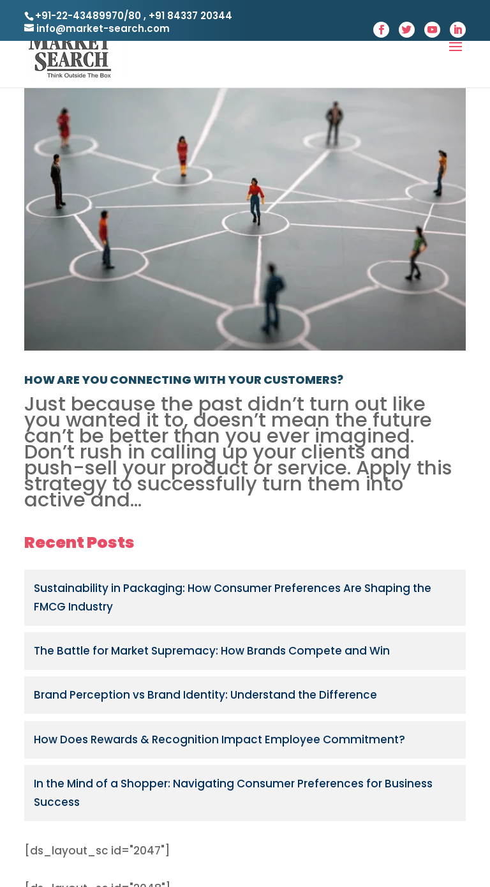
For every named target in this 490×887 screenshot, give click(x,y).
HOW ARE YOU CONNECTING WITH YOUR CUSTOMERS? (183, 380)
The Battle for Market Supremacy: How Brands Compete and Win (212, 650)
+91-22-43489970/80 (88, 15)
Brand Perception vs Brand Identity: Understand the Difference (205, 694)
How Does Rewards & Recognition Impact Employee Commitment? (219, 739)
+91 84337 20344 (189, 15)
